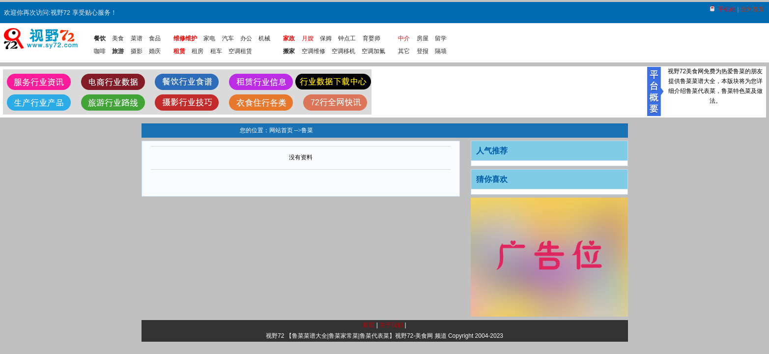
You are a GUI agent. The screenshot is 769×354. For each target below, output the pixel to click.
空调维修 (313, 51)
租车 (216, 51)
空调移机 (343, 51)
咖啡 (100, 51)
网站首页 (281, 130)
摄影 (136, 51)
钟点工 (347, 38)
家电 (209, 38)
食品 (155, 38)
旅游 (118, 51)
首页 (368, 325)
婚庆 (155, 51)
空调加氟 (373, 51)
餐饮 (100, 38)
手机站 (727, 9)
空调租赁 (240, 51)
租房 (197, 51)
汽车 (228, 38)
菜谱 (136, 38)
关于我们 (391, 325)
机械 (264, 38)
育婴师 (371, 38)
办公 (246, 38)
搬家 (289, 51)
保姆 (326, 38)
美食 (118, 38)
